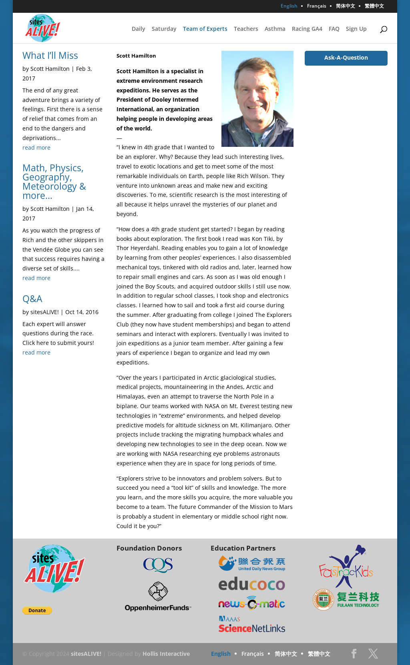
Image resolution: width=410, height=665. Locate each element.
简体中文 (345, 6)
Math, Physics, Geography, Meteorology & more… (54, 181)
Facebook (354, 656)
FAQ (334, 29)
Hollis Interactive (166, 653)
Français (316, 6)
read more (36, 147)
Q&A (32, 298)
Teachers (246, 29)
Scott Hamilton (50, 68)
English (289, 6)
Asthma (275, 29)
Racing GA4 (307, 29)
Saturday (164, 29)
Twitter (373, 656)
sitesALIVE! (44, 312)
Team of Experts (205, 29)
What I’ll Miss (50, 55)
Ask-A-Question (346, 57)
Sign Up (356, 29)
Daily (138, 29)
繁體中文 (374, 6)
